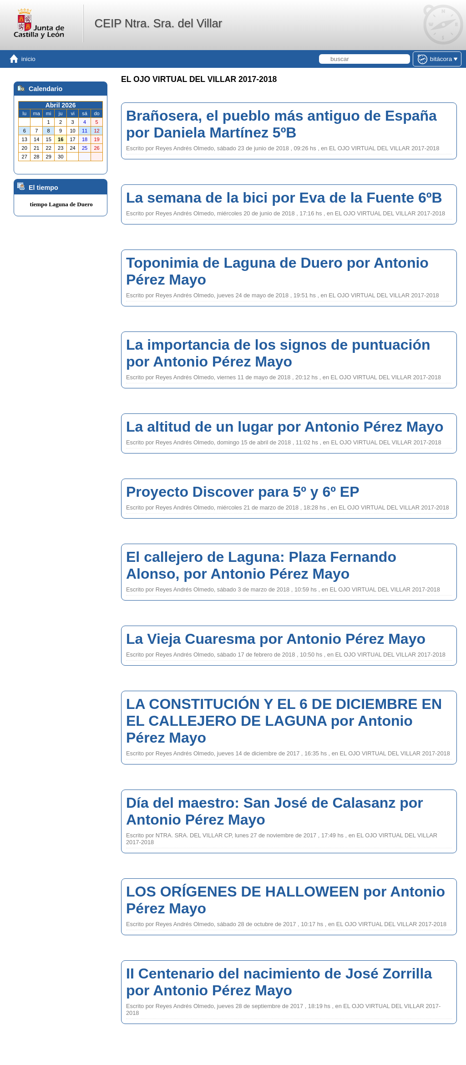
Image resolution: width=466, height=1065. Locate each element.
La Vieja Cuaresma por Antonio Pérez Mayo (275, 639)
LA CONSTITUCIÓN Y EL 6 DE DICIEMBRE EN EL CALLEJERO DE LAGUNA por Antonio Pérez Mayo (284, 721)
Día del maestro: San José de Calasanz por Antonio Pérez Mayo (274, 811)
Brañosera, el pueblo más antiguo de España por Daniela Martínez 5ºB (281, 124)
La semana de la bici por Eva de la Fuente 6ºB (284, 197)
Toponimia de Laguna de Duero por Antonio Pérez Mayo (277, 271)
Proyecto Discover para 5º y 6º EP (243, 492)
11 (84, 130)
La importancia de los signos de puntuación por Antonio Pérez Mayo (278, 353)
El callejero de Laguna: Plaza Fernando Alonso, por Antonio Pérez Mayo (261, 565)
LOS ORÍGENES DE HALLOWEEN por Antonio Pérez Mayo (285, 900)
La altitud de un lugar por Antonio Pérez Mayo (285, 426)
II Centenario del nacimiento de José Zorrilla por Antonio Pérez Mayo (279, 982)
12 (96, 130)
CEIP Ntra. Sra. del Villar (158, 23)
